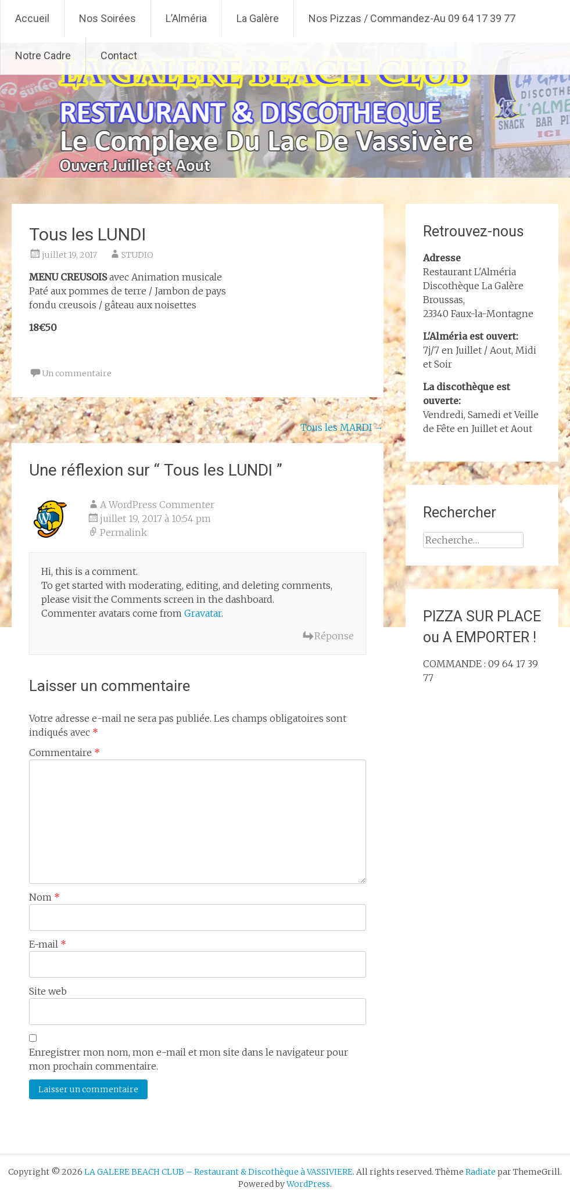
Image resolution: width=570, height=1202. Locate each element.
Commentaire (64, 752)
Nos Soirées (107, 18)
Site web (48, 991)
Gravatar (202, 613)
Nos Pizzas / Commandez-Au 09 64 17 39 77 (412, 18)
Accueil (32, 18)
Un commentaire (77, 373)
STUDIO (137, 255)
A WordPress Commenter (157, 504)
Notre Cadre (43, 55)
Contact (119, 55)
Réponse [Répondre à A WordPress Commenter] (334, 636)
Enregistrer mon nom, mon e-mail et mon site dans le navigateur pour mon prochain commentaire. (188, 1059)
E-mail (47, 944)
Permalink (123, 532)
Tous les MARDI (341, 427)
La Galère (257, 18)
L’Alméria (186, 18)
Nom (44, 897)
